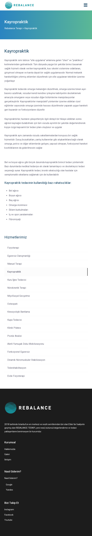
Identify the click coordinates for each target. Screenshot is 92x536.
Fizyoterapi (13, 247)
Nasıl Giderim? (10, 478)
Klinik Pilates (14, 327)
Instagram (9, 509)
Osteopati (12, 303)
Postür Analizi (14, 336)
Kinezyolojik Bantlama (18, 311)
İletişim (7, 459)
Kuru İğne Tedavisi (16, 279)
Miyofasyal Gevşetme (18, 295)
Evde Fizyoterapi (16, 376)
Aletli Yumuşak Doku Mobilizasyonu (25, 343)
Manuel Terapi (14, 263)
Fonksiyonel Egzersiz (18, 351)
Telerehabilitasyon (16, 367)
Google (9, 484)
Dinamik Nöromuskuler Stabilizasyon (26, 360)
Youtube (8, 520)
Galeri (7, 454)
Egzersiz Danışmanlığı (18, 255)
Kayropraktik (14, 271)
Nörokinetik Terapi (16, 287)
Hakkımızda (9, 449)
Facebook (8, 515)
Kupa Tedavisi (14, 319)
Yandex (9, 490)
